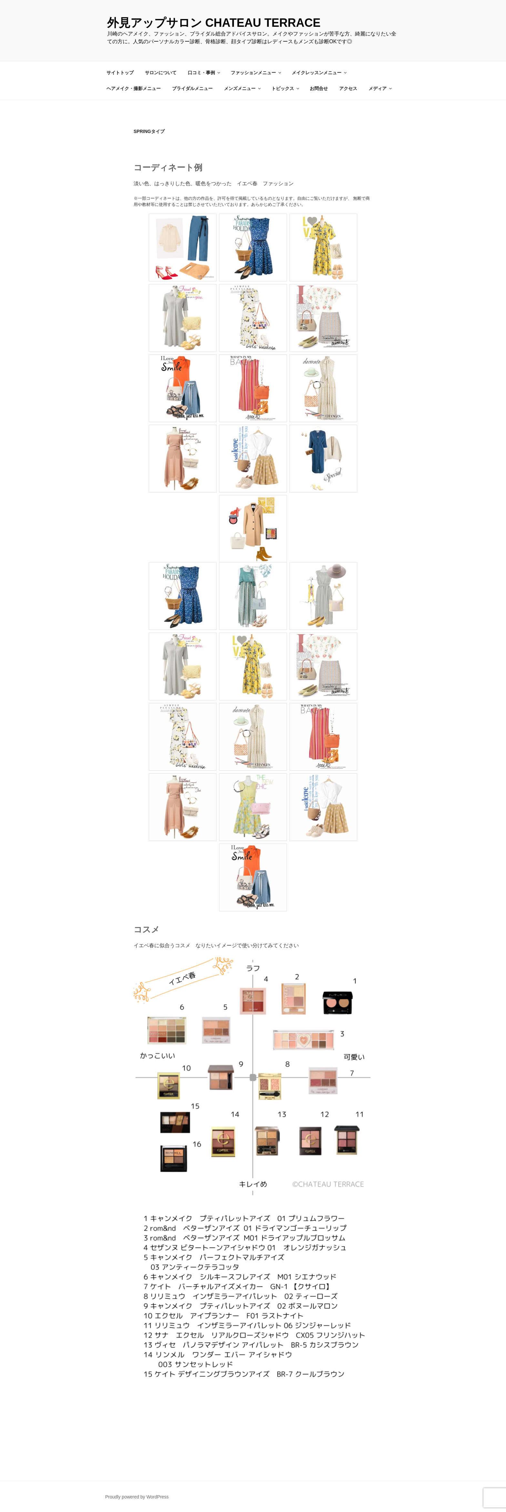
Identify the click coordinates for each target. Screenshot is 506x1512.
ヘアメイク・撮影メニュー (133, 88)
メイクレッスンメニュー (320, 72)
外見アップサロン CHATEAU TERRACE (213, 22)
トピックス (285, 88)
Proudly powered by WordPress (137, 1496)
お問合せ (319, 88)
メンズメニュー (243, 88)
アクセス (348, 88)
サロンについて (161, 72)
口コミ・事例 (204, 72)
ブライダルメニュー (192, 88)
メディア (381, 88)
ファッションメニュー (256, 72)
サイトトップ (120, 72)
